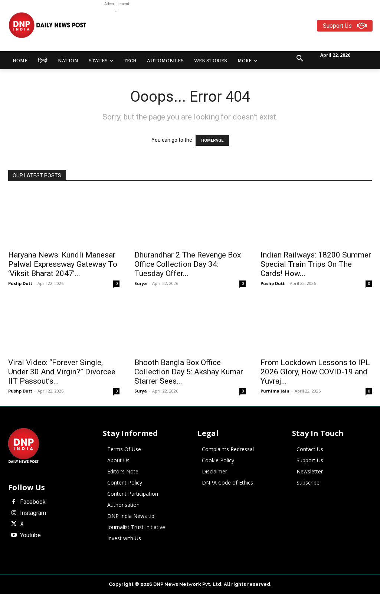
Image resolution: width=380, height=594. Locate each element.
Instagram (33, 513)
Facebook (33, 502)
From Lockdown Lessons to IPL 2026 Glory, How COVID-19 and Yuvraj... (315, 371)
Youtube (30, 535)
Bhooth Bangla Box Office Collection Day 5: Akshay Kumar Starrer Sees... (188, 371)
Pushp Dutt (20, 283)
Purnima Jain (275, 391)
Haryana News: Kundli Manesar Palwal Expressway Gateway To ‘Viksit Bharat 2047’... (62, 264)
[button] (299, 58)
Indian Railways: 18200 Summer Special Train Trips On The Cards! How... (316, 264)
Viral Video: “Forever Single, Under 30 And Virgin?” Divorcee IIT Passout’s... (61, 371)
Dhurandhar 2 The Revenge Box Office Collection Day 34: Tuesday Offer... (187, 264)
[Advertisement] (237, 32)
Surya (140, 283)
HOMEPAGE (212, 140)
